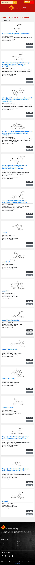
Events (2, 545)
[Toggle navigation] (32, 2)
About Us (2, 543)
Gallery (2, 547)
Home (2, 541)
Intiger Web (17, 563)
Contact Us (19, 545)
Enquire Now (29, 1)
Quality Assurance (21, 541)
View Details (29, 43)
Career (18, 543)
